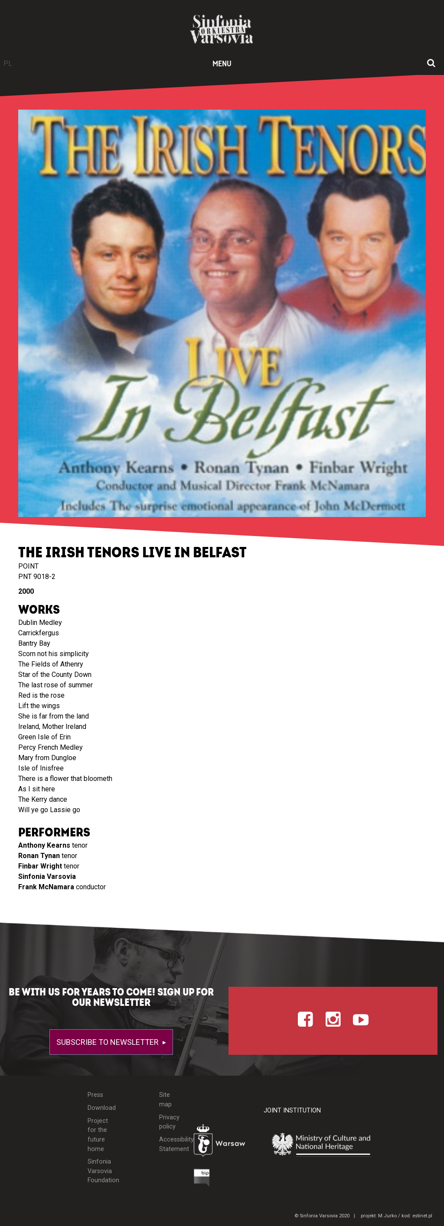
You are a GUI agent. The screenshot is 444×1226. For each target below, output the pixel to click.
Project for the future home (98, 1135)
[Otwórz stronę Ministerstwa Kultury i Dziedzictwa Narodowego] (327, 1145)
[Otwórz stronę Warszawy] (222, 1143)
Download (99, 1108)
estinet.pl (422, 1216)
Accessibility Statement (170, 1144)
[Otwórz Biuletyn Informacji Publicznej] (201, 1180)
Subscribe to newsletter (108, 1042)
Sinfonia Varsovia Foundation (99, 1171)
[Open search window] (431, 64)
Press (95, 1095)
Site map (165, 1099)
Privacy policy (169, 1122)
